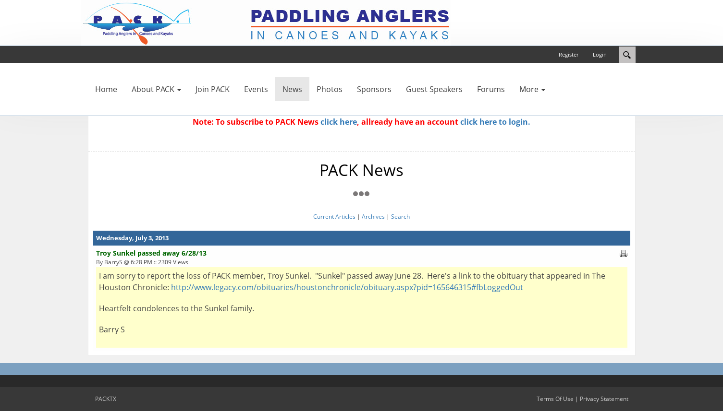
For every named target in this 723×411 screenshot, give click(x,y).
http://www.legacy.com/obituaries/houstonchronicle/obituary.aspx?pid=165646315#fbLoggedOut (347, 287)
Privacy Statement (604, 399)
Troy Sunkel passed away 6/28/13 (151, 253)
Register (568, 54)
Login (600, 54)
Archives (373, 216)
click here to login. (495, 122)
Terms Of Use (555, 399)
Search (400, 216)
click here (338, 122)
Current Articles (334, 216)
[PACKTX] (266, 22)
